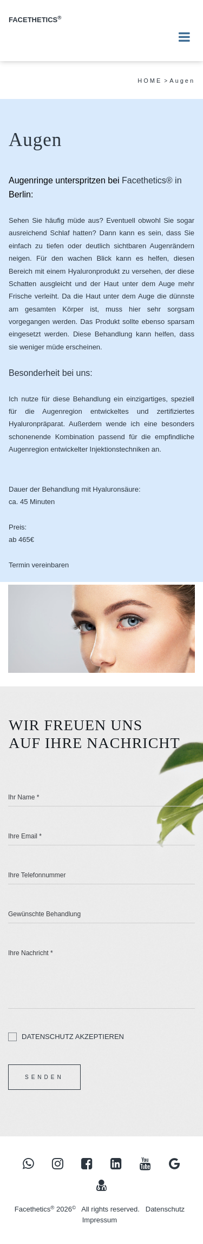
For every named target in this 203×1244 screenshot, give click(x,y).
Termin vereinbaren (39, 565)
